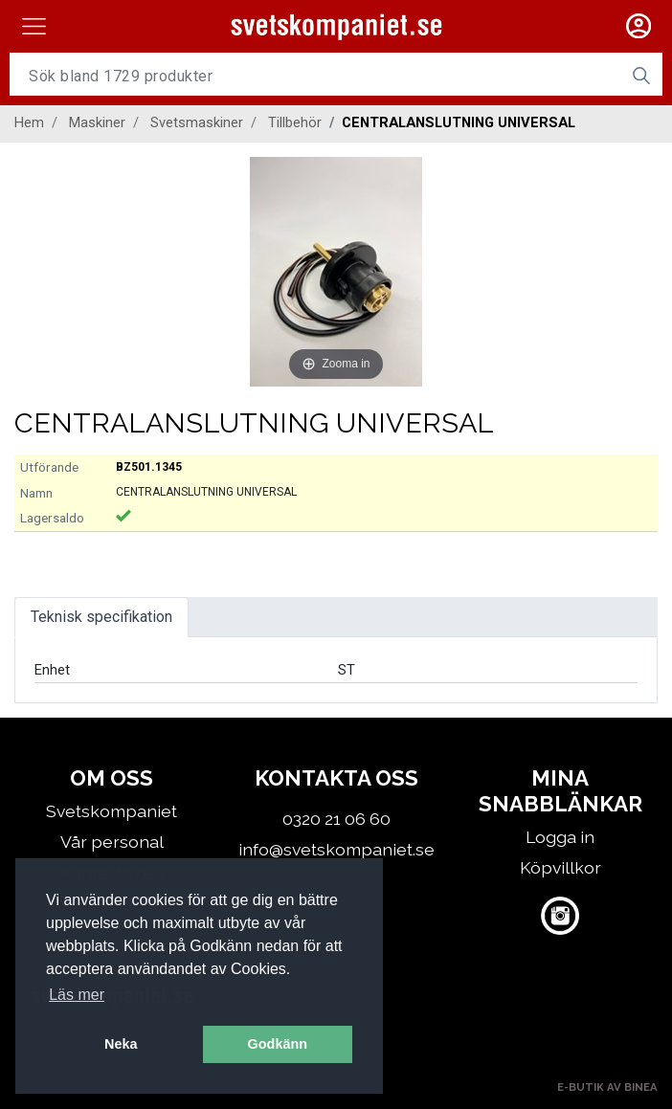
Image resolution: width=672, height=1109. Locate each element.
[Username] (315, 76)
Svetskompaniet (111, 811)
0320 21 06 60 (336, 819)
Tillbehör (295, 122)
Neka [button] (120, 1044)
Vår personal (112, 842)
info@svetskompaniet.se (336, 849)
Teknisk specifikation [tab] (101, 617)
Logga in (560, 837)
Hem (29, 122)
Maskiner (97, 122)
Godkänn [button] (277, 1044)
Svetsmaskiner (196, 122)
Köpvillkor (560, 867)
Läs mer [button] (76, 995)
